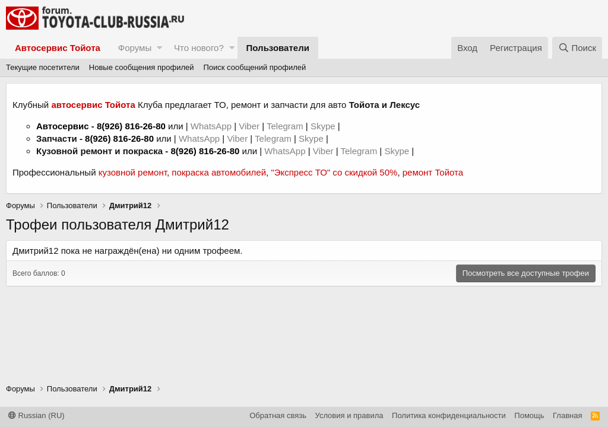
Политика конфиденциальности (449, 415)
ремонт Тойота (433, 172)
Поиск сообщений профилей (254, 67)
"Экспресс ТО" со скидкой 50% (334, 172)
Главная (567, 415)
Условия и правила (349, 415)
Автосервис (62, 126)
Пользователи (277, 48)
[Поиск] (577, 48)
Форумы (134, 48)
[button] (159, 48)
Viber (249, 126)
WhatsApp (212, 126)
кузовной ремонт (133, 172)
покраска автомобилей (219, 172)
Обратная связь (277, 415)
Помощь (529, 415)
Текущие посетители (43, 67)
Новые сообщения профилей (141, 67)
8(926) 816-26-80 (131, 126)
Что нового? (199, 48)
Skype (324, 126)
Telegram (286, 126)
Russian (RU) (36, 415)
